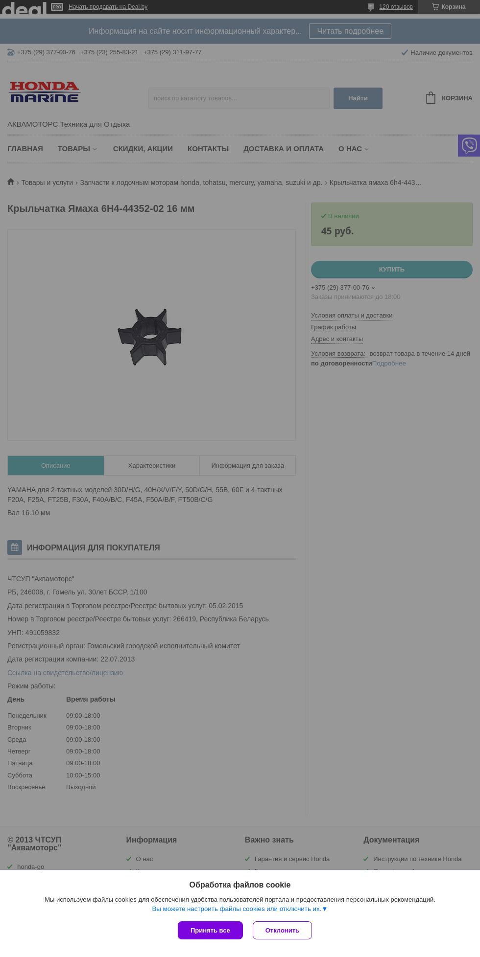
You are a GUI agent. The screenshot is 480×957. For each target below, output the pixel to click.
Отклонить (282, 930)
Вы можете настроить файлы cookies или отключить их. (236, 908)
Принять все (210, 930)
